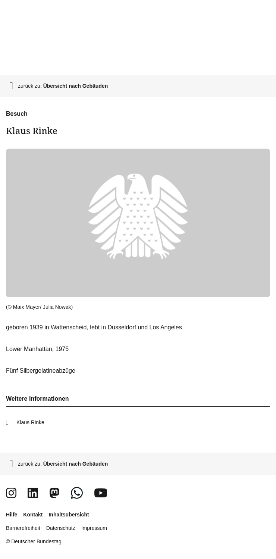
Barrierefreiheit (23, 528)
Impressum (94, 528)
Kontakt (33, 515)
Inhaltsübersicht (68, 515)
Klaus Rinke (30, 422)
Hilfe (11, 515)
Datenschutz (60, 528)
